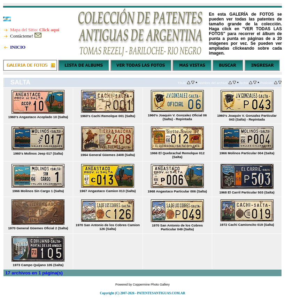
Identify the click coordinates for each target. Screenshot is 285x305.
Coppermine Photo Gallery (151, 284)
